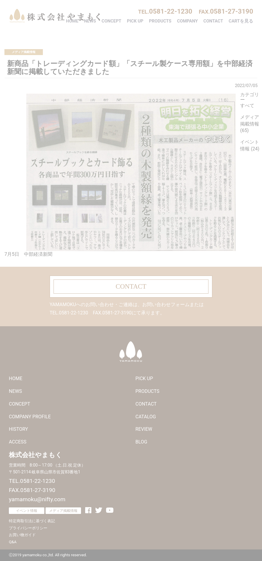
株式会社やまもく (55, 15)
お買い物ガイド (22, 535)
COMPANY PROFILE (30, 416)
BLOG (141, 442)
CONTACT (213, 21)
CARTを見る (241, 21)
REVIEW (143, 429)
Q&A (13, 542)
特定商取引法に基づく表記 (32, 521)
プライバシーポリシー (28, 528)
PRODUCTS (160, 21)
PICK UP (135, 21)
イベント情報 (26, 511)
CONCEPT (112, 21)
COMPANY (187, 21)
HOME (72, 21)
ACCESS (17, 442)
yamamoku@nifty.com (37, 499)
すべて (247, 105)
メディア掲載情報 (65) (249, 124)
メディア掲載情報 (23, 52)
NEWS (90, 21)
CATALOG (145, 416)
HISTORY (18, 429)
